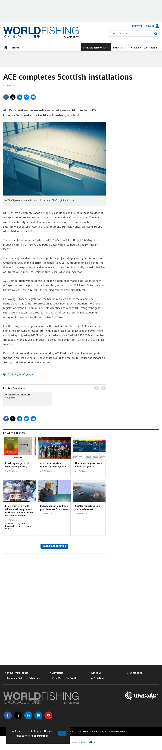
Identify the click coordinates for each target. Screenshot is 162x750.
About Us (96, 672)
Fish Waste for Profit (64, 678)
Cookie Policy (71, 731)
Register (137, 26)
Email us (38, 715)
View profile (10, 397)
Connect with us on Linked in (28, 715)
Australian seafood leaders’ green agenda (53, 465)
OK (62, 733)
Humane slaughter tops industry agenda (88, 465)
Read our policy (39, 735)
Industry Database (17, 672)
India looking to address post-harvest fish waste (54, 507)
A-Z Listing (97, 678)
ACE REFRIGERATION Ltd (17, 394)
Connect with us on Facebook (8, 715)
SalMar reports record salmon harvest (87, 507)
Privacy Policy (90, 731)
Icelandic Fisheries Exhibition (23, 678)
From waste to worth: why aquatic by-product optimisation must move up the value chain (19, 510)
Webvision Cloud (88, 742)
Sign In (150, 26)
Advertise (57, 672)
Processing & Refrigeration (21, 374)
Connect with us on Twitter (18, 715)
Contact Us (136, 672)
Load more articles (54, 546)
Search (155, 33)
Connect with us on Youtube (48, 715)
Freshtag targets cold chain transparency (17, 465)
